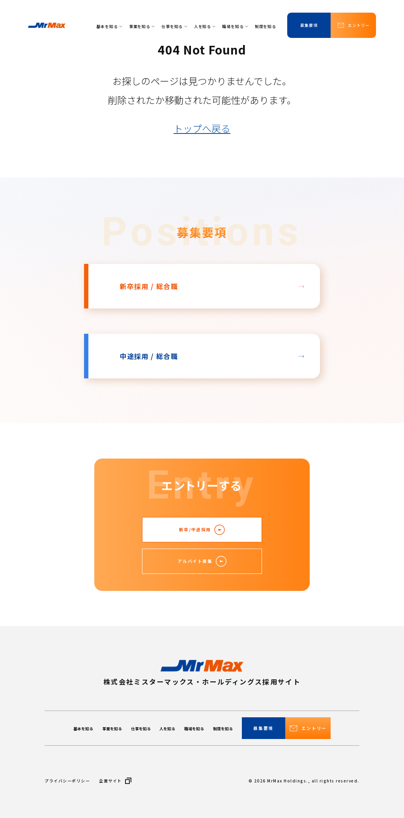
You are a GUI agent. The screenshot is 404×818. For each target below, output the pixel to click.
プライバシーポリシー (67, 781)
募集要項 (308, 25)
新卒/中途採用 (202, 530)
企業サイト (115, 780)
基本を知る (109, 26)
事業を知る (142, 26)
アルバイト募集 (202, 561)
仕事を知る (174, 26)
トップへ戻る (202, 128)
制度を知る (265, 26)
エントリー (353, 25)
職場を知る (235, 26)
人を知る (205, 26)
